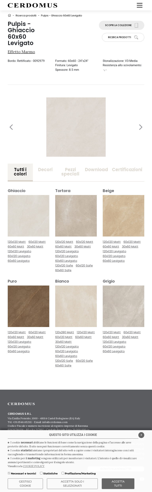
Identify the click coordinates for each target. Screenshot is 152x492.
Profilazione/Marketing (80, 473)
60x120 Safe (84, 265)
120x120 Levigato (19, 251)
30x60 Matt (35, 246)
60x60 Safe (63, 270)
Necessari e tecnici (23, 473)
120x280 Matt (64, 332)
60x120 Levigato (19, 256)
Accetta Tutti (118, 483)
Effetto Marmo (21, 51)
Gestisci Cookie (25, 483)
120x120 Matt (17, 242)
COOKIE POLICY (34, 466)
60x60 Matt (16, 246)
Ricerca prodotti (26, 15)
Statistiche (50, 473)
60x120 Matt (37, 242)
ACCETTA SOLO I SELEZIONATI (72, 483)
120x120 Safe (64, 265)
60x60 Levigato (19, 261)
